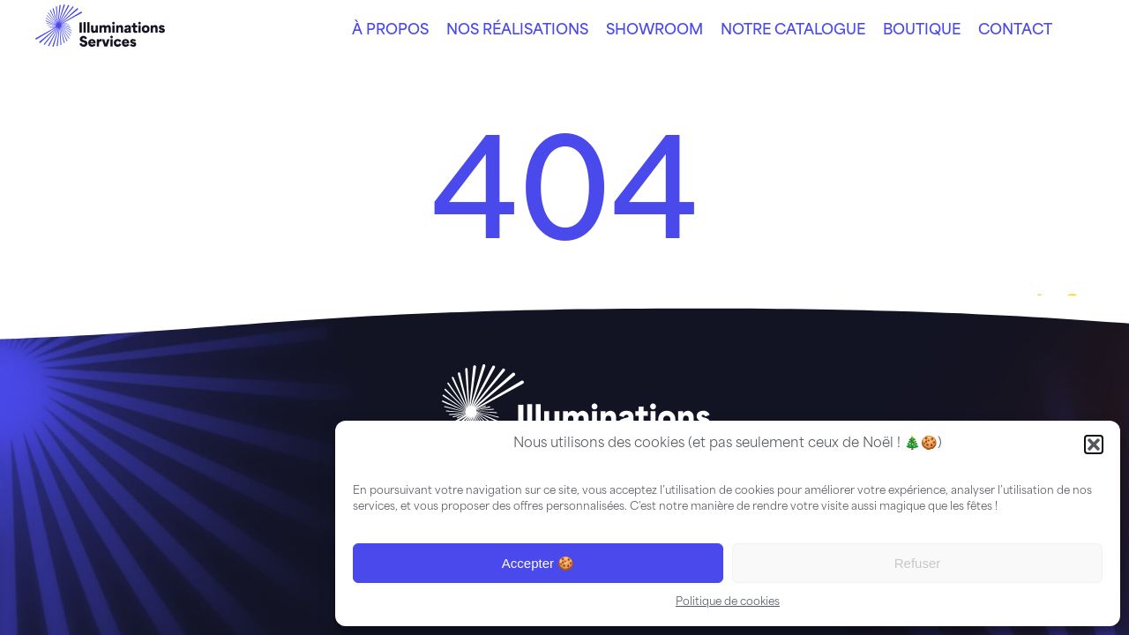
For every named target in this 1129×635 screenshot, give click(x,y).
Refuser (917, 563)
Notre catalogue (793, 31)
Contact (1015, 31)
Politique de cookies (728, 602)
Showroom (654, 31)
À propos (390, 31)
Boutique (922, 31)
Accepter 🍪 (538, 563)
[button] (1094, 444)
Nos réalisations (517, 31)
